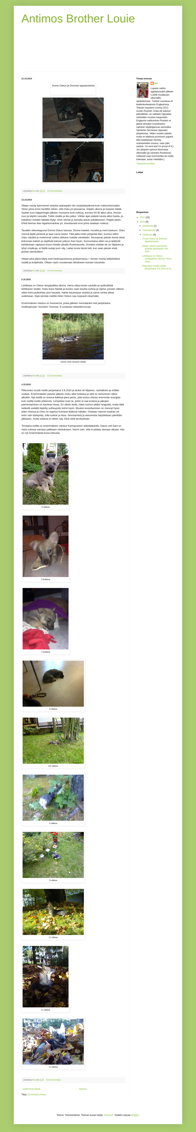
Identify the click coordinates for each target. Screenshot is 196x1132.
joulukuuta (148, 225)
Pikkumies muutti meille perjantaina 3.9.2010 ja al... (157, 267)
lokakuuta (148, 234)
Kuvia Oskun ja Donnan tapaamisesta (154, 240)
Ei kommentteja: (55, 191)
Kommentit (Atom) (37, 1094)
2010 (143, 221)
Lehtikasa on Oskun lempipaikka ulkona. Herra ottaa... (157, 259)
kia (156, 83)
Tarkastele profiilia (145, 163)
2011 (143, 217)
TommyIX (108, 1115)
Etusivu (83, 1089)
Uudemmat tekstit (31, 1089)
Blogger (135, 1115)
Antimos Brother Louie (78, 18)
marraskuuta (149, 230)
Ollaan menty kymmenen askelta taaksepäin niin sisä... (155, 249)
